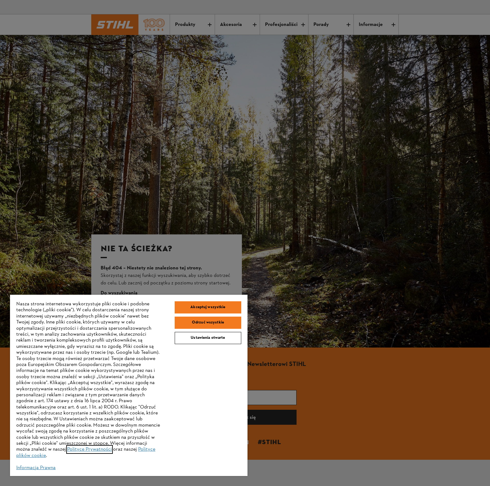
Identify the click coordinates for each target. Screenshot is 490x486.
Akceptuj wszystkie (207, 307)
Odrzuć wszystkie (208, 322)
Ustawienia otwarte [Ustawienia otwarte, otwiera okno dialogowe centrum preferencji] (208, 338)
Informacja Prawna (36, 467)
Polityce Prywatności (89, 449)
